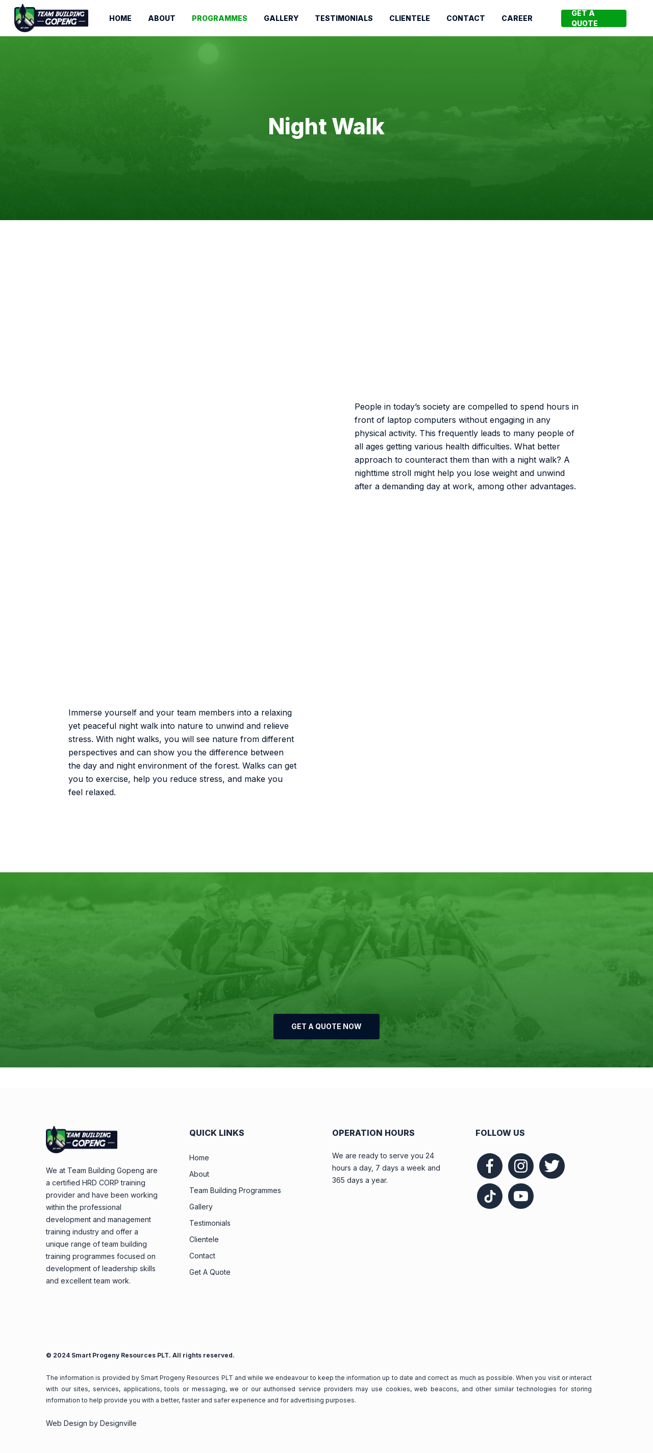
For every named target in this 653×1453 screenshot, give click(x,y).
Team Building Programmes (235, 1190)
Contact (202, 1255)
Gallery (201, 1206)
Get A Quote (210, 1272)
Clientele (204, 1239)
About (199, 1174)
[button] (326, 1026)
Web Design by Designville (91, 1423)
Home (199, 1157)
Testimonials (210, 1223)
